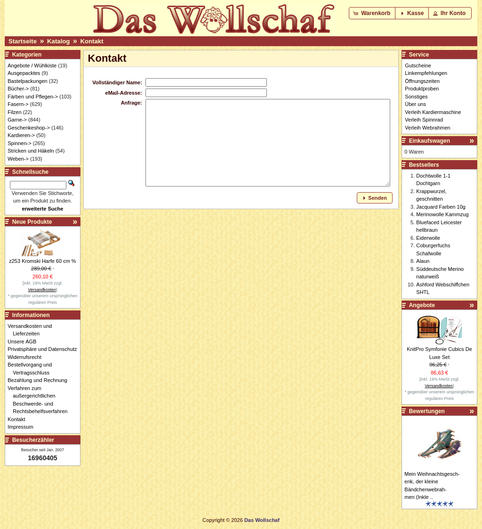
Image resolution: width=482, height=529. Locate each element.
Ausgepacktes (24, 73)
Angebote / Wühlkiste (32, 65)
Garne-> (17, 119)
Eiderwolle (428, 238)
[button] (372, 13)
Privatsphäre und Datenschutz (45, 349)
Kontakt (91, 41)
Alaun (422, 261)
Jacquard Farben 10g (441, 207)
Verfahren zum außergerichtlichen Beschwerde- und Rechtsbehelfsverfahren (40, 400)
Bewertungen (427, 411)
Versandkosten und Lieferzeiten (32, 330)
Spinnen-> (19, 143)
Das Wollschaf (262, 520)
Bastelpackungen (27, 81)
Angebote (422, 305)
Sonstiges (416, 96)
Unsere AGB (24, 341)
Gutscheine (418, 65)
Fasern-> (18, 104)
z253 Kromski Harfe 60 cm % (42, 261)
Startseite (22, 41)
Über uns (415, 104)
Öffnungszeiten (422, 81)
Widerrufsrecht (27, 357)
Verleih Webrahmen (427, 127)
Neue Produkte (32, 222)
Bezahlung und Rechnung (40, 380)
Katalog (58, 41)
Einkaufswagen (429, 141)
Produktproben (422, 88)
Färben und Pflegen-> (33, 96)
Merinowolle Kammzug (442, 214)
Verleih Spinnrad (424, 119)
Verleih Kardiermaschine (433, 112)
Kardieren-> (21, 135)
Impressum (23, 427)
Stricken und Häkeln (31, 151)
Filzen (14, 112)
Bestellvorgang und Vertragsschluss (32, 368)
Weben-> (18, 159)
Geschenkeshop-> (29, 127)
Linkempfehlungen (426, 73)
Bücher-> (18, 88)
